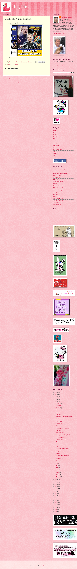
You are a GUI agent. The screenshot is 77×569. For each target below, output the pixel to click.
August (58, 460)
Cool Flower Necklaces (58, 198)
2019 (56, 484)
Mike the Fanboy (57, 177)
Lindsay (55, 141)
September (58, 458)
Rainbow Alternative (57, 149)
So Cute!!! (58, 453)
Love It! (57, 446)
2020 (56, 482)
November (58, 405)
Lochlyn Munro (59, 451)
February (58, 474)
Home (27, 79)
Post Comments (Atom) (14, 82)
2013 (56, 498)
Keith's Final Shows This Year (62, 448)
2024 (56, 396)
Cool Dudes (58, 419)
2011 (56, 502)
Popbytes (55, 183)
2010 (56, 504)
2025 (56, 394)
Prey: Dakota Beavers (60, 437)
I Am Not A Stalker (57, 175)
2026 (56, 392)
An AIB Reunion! (60, 444)
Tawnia (54, 153)
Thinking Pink (16, 6)
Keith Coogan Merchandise (59, 136)
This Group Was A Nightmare (62, 428)
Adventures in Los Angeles (59, 171)
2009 (56, 507)
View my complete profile (58, 33)
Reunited (58, 412)
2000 (56, 511)
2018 (56, 486)
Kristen (54, 138)
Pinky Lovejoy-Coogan (66, 17)
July (57, 463)
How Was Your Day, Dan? (59, 190)
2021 (56, 479)
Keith (54, 134)
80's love (10, 64)
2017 (56, 488)
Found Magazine (57, 196)
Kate (54, 132)
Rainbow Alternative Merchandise (60, 173)
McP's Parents (56, 145)
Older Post (47, 79)
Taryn (54, 151)
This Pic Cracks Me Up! (61, 439)
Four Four (55, 194)
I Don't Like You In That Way (59, 187)
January (58, 476)
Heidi (54, 130)
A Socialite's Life (57, 204)
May (57, 467)
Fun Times (58, 430)
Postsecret (55, 179)
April (57, 469)
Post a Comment (10, 71)
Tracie (54, 155)
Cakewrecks (55, 202)
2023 (56, 399)
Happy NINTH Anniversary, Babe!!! (64, 416)
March (57, 472)
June (57, 465)
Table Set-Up (59, 421)
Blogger (45, 565)
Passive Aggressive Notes (58, 185)
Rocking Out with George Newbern (63, 435)
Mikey (54, 147)
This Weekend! (59, 409)
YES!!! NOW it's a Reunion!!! (62, 455)
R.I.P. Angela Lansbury (61, 441)
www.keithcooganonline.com (59, 66)
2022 (56, 401)
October (58, 408)
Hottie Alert (58, 425)
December (58, 403)
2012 (56, 500)
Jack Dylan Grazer (60, 432)
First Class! (58, 414)
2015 (56, 493)
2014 (56, 495)
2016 (56, 491)
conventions (15, 64)
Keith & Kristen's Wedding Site (60, 169)
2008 (56, 509)
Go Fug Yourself (56, 192)
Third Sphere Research (58, 181)
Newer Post (6, 79)
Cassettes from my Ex (58, 200)
